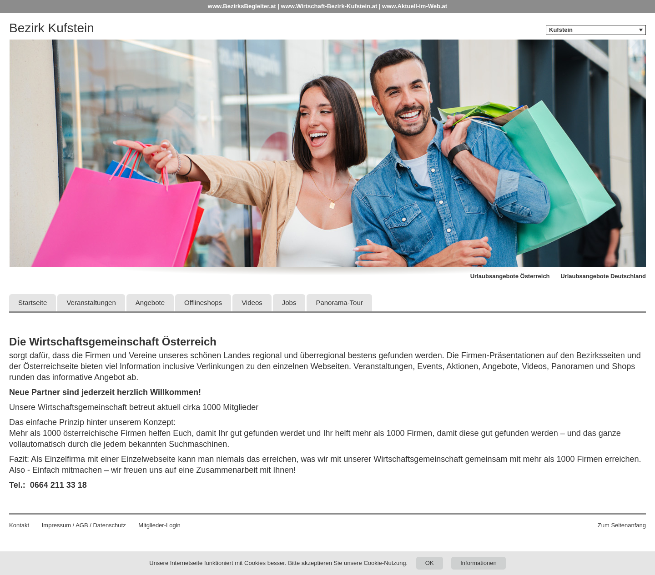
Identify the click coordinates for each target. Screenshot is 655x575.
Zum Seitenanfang (622, 525)
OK (429, 563)
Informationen (478, 563)
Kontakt (19, 525)
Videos (252, 302)
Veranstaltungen (91, 302)
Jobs (289, 302)
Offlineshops (203, 302)
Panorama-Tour (339, 302)
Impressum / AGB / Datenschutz (84, 525)
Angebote (150, 302)
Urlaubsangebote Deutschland (603, 276)
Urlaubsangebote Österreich (510, 276)
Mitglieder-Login (159, 525)
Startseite (32, 302)
